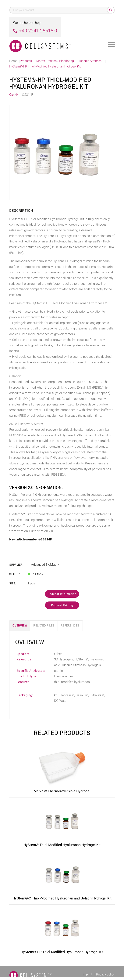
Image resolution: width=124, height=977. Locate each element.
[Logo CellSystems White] (51, 44)
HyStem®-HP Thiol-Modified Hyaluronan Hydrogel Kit (62, 952)
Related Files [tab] (44, 625)
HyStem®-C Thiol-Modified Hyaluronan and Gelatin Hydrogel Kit (62, 898)
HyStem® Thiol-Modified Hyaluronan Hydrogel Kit (62, 845)
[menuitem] (111, 44)
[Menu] (111, 44)
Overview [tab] (19, 625)
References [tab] (70, 625)
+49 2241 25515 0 (38, 30)
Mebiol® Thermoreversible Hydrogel (62, 791)
